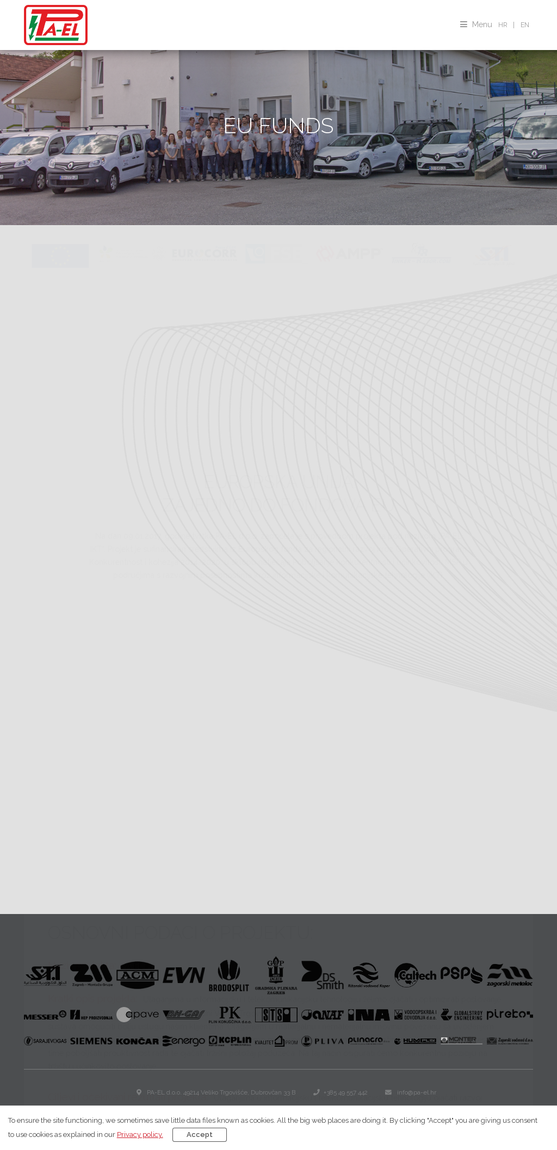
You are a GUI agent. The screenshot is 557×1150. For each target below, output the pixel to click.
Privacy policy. (140, 1134)
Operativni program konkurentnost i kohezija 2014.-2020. (161, 877)
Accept (200, 1134)
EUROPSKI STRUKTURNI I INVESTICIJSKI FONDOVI (151, 864)
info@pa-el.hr (416, 1092)
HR (503, 25)
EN (525, 25)
